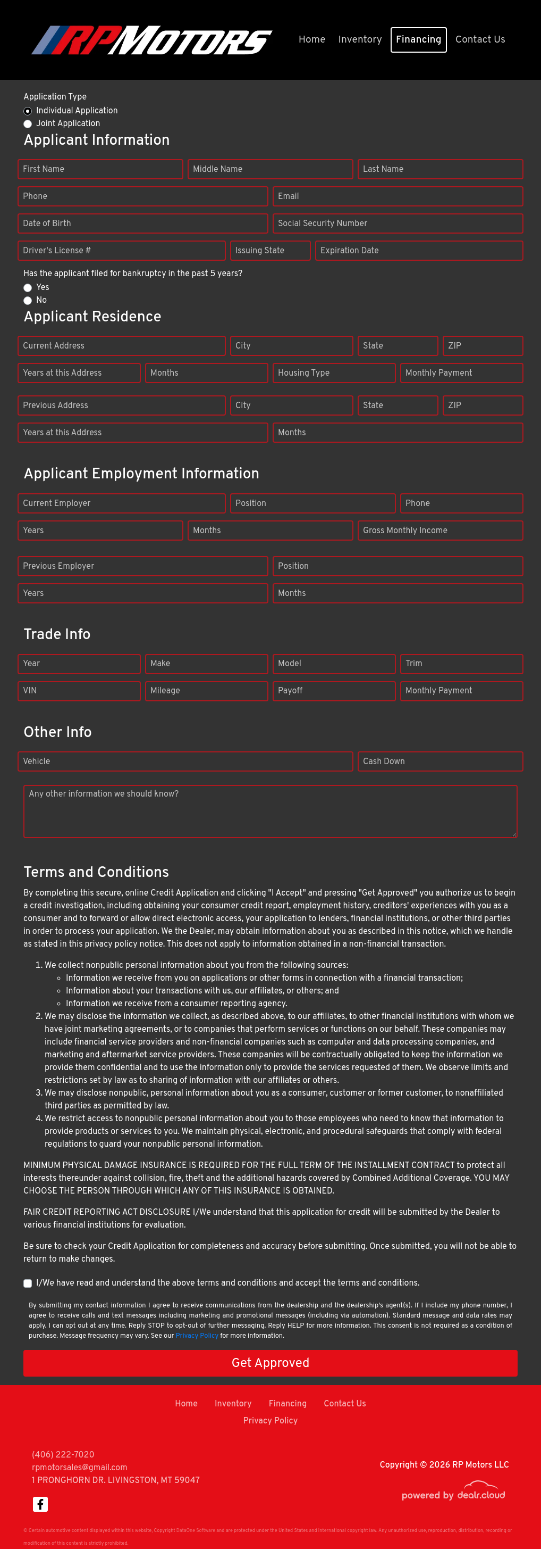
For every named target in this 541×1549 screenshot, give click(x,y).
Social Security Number (323, 224)
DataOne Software (195, 1531)
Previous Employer (58, 566)
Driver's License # (57, 251)
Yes (42, 288)
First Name (43, 169)
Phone (35, 197)
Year (31, 664)
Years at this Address (62, 373)
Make (160, 664)
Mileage (165, 691)
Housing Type (303, 373)
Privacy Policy (196, 1336)
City (243, 346)
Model (289, 664)
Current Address (53, 346)
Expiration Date (349, 251)
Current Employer (57, 504)
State (373, 346)
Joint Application (68, 124)
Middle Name (217, 169)
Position (250, 504)
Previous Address (55, 406)
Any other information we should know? (104, 794)
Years (33, 531)
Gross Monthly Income (405, 531)
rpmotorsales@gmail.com (80, 1468)
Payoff (290, 691)
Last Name (383, 169)
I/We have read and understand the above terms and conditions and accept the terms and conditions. (228, 1283)
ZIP (454, 346)
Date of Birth (47, 224)
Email (288, 197)
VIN (30, 691)
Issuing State (259, 251)
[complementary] (509, 1517)
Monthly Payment (438, 373)
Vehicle (36, 762)
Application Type (55, 97)
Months (164, 373)
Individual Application (77, 111)
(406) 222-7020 (63, 1455)
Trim (413, 664)
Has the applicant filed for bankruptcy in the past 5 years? (132, 274)
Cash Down (384, 762)
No (41, 300)
